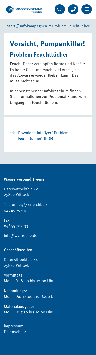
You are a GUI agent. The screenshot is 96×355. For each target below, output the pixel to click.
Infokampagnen (33, 26)
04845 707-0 (15, 210)
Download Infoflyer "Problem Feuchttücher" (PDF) (43, 135)
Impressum (13, 326)
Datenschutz (15, 332)
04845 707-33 (16, 226)
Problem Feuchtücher (70, 26)
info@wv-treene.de (20, 235)
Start (11, 26)
